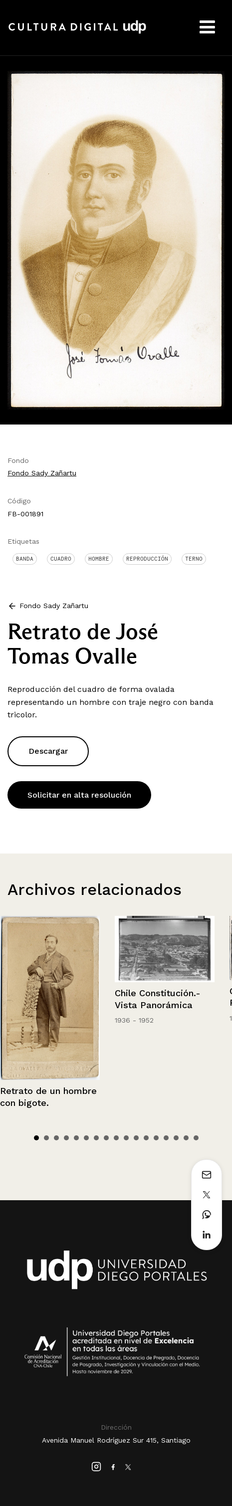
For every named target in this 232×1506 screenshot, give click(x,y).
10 (126, 1137)
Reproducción (147, 558)
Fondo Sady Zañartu (41, 473)
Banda (24, 558)
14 (166, 1137)
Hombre (98, 558)
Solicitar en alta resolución (79, 795)
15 (176, 1137)
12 (146, 1137)
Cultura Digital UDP (77, 32)
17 (196, 1137)
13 (156, 1137)
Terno (194, 558)
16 (186, 1137)
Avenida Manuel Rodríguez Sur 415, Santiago (116, 1440)
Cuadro (60, 558)
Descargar (48, 751)
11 (136, 1137)
